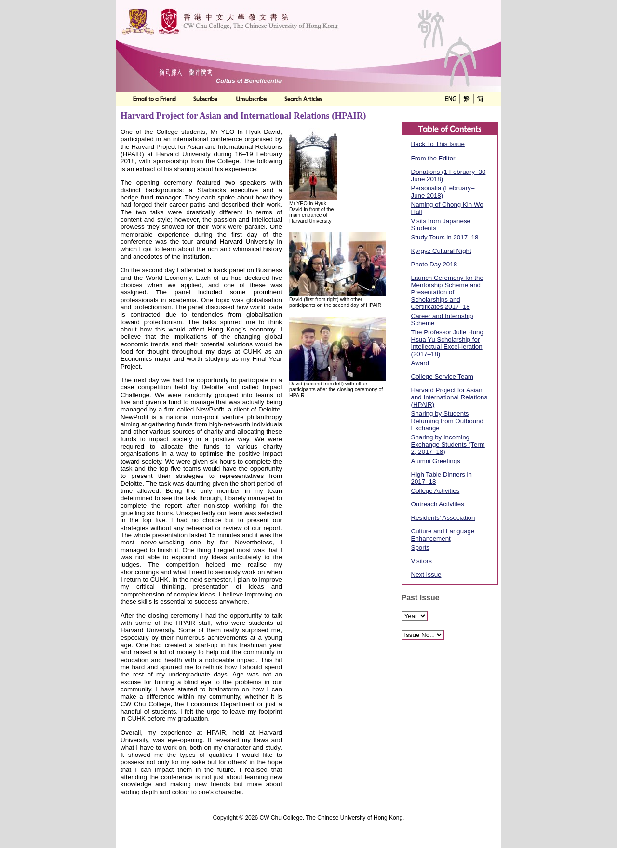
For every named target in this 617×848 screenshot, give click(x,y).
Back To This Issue (438, 143)
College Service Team (442, 376)
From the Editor (433, 158)
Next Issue (426, 574)
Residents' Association (443, 517)
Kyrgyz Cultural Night (441, 250)
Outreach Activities (437, 504)
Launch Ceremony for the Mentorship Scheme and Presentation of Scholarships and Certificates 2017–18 (447, 292)
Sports (420, 547)
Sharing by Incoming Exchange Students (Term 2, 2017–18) (448, 444)
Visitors (421, 561)
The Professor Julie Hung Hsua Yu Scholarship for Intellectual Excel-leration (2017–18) (447, 343)
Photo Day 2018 (434, 264)
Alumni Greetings (435, 460)
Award (420, 363)
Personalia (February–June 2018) (443, 192)
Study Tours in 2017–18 (445, 237)
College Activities (435, 490)
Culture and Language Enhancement (443, 535)
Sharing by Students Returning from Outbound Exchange (447, 421)
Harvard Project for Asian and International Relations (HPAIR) (449, 397)
